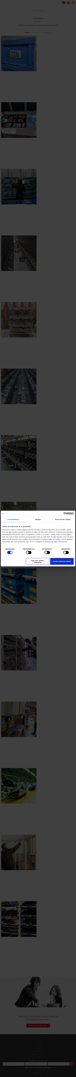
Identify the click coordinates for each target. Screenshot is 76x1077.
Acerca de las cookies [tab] (63, 519)
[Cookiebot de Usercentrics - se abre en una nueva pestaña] (65, 513)
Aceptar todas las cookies (62, 561)
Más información (60, 541)
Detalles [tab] (38, 519)
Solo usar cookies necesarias (37, 561)
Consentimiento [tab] (13, 519)
